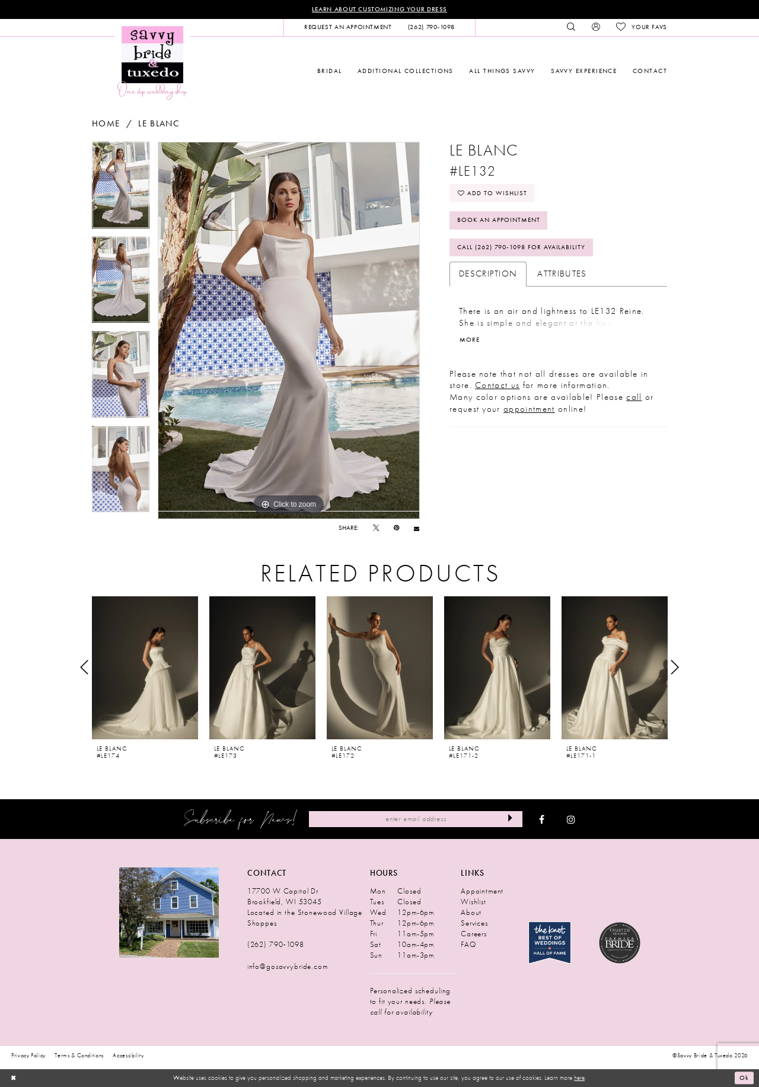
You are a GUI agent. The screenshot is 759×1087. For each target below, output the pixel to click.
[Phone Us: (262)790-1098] (431, 27)
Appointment (482, 891)
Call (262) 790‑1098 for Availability (521, 247)
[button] (595, 27)
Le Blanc (159, 123)
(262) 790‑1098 (275, 944)
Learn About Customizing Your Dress (379, 9)
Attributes (561, 273)
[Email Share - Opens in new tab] (416, 528)
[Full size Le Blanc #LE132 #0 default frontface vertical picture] (288, 330)
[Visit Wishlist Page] (641, 27)
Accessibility (128, 1055)
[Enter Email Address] (415, 819)
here (579, 1077)
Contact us (497, 385)
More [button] (470, 340)
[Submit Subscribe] (510, 819)
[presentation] (145, 667)
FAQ (468, 944)
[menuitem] (348, 27)
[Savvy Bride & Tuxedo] (152, 62)
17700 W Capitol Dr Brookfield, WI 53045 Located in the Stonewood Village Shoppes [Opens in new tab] (304, 907)
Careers (474, 934)
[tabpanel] (120, 189)
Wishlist (473, 902)
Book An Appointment (498, 220)
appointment (529, 409)
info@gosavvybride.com (287, 966)
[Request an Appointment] (348, 27)
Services (474, 923)
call (634, 397)
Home (106, 123)
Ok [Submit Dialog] (744, 1078)
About (471, 912)
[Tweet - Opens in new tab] (376, 528)
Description (488, 273)
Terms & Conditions (79, 1055)
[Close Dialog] (13, 1078)
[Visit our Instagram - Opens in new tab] (571, 819)
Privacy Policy (28, 1055)
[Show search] (571, 27)
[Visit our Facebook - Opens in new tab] (541, 819)
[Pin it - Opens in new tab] (396, 528)
